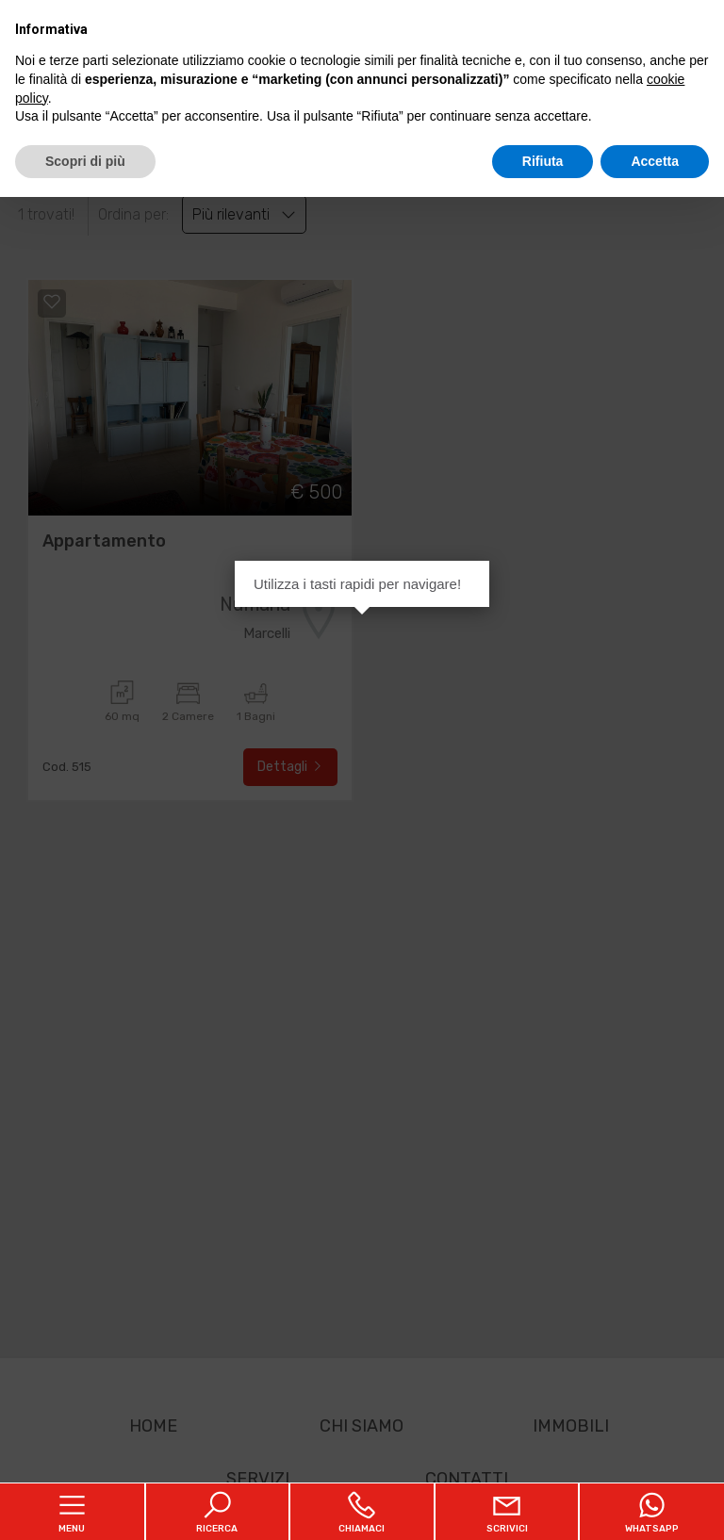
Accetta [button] (655, 161)
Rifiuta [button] (543, 161)
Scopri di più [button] (85, 161)
